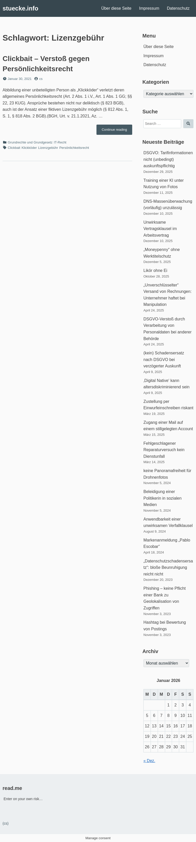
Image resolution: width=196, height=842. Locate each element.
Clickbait (14, 148)
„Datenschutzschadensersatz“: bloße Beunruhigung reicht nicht (168, 567)
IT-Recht (60, 142)
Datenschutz (178, 8)
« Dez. (149, 761)
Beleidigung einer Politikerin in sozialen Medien (162, 498)
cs (41, 79)
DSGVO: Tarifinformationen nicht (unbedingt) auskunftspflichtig (168, 159)
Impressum (149, 8)
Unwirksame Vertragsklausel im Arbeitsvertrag (160, 228)
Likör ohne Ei (155, 270)
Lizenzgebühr (48, 148)
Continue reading (117, 131)
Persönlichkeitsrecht (74, 148)
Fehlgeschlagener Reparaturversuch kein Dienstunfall (164, 450)
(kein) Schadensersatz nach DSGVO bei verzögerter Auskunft (163, 359)
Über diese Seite (116, 8)
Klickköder (29, 148)
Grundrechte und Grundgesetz (30, 142)
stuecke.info (20, 8)
